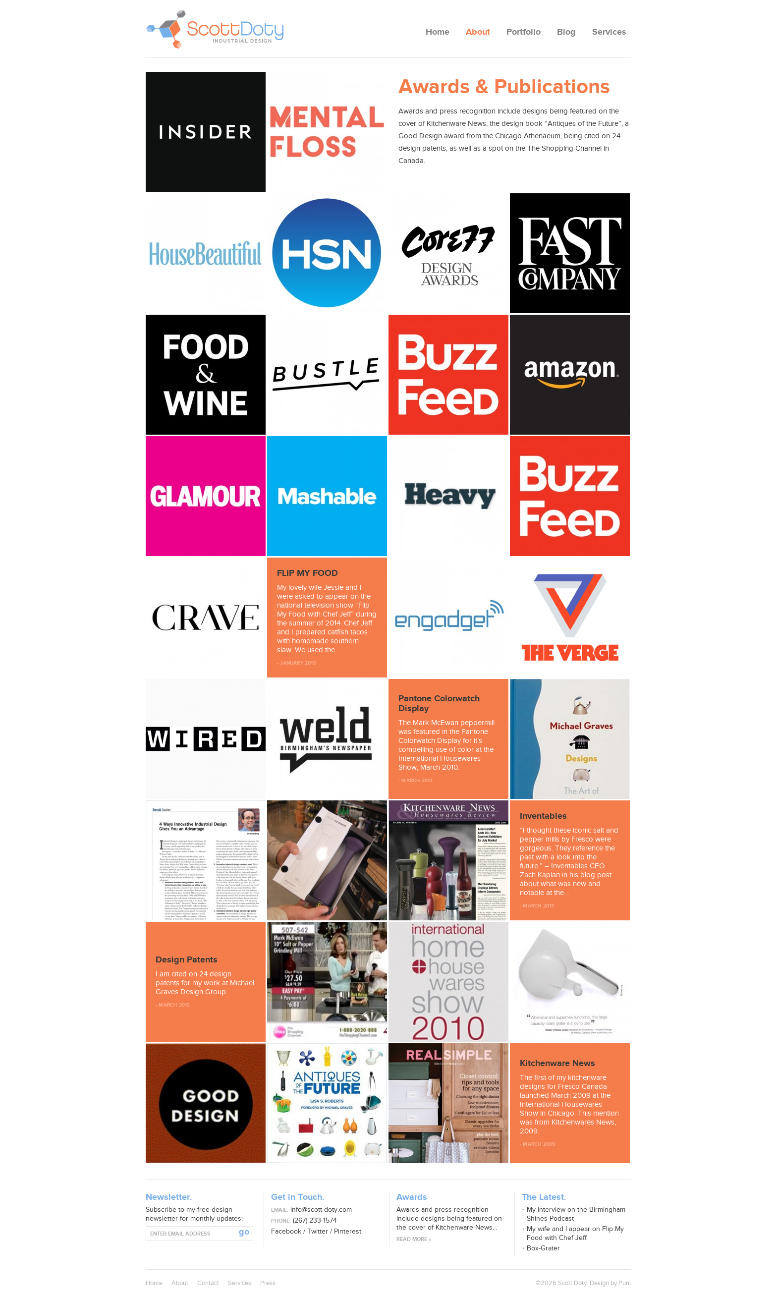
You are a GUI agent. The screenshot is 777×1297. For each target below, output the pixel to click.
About (478, 32)
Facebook (286, 1231)
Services (609, 32)
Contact (208, 1283)
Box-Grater (543, 1248)
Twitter (317, 1231)
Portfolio (523, 32)
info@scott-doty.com (321, 1209)
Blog (566, 32)
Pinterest (347, 1231)
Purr (624, 1283)
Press (268, 1283)
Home (437, 32)
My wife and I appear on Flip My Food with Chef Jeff (575, 1233)
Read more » (414, 1239)
